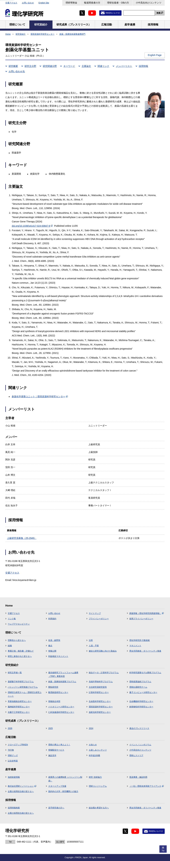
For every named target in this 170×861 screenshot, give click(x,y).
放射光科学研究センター (100, 712)
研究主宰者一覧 (15, 672)
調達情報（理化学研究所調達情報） (146, 613)
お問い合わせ (28, 3)
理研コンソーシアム (98, 786)
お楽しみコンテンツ (98, 750)
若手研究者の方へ (56, 808)
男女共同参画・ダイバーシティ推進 (145, 651)
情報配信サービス (56, 750)
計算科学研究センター (99, 692)
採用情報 (143, 66)
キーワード (69, 66)
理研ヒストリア (136, 755)
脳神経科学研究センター (19, 707)
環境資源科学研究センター (42, 34)
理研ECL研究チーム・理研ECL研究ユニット (25, 694)
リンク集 (12, 618)
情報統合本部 (54, 701)
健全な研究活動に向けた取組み (103, 651)
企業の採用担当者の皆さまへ (21, 791)
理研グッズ (13, 755)
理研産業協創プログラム (140, 681)
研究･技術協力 (95, 777)
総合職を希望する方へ (99, 808)
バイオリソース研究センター (61, 707)
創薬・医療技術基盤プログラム (62, 681)
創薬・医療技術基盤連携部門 (72, 34)
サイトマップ (95, 613)
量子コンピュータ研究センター (143, 692)
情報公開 (52, 651)
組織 (10, 645)
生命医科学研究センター (100, 701)
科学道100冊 (94, 755)
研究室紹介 (21, 34)
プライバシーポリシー (99, 618)
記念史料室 (13, 761)
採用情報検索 (14, 808)
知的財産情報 (14, 777)
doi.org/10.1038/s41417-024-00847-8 (32, 226)
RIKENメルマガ (113, 13)
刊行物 (11, 750)
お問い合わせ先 (17, 71)
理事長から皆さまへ (17, 640)
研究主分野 (30, 66)
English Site (44, 3)
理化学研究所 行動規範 (139, 640)
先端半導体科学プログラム (101, 681)
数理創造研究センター (58, 692)
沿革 (91, 640)
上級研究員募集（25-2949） (21, 538)
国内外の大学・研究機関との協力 (63, 791)
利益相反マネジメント (58, 656)
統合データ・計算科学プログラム (104, 672)
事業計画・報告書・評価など (21, 651)
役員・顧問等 (54, 640)
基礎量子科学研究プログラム (21, 681)
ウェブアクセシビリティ (19, 624)
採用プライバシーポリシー (141, 618)
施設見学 (52, 755)
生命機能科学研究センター (141, 701)
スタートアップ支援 (57, 786)
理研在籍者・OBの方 (118, 2)
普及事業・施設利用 (138, 777)
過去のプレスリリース (139, 728)
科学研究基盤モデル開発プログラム (145, 672)
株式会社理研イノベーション (22, 786)
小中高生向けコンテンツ (148, 2)
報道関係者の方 (92, 2)
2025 (50, 728)
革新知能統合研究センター (20, 701)
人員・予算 (94, 645)
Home (8, 34)
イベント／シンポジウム (140, 744)
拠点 (50, 645)
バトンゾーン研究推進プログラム (23, 687)
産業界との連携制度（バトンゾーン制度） (65, 779)
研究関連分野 (50, 66)
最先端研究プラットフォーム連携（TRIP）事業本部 (63, 674)
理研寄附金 (71, 2)
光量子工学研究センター (19, 712)
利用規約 (52, 618)
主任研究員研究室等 (98, 687)
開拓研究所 (53, 687)
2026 (10, 728)
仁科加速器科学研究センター (61, 712)
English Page (155, 55)
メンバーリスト (124, 66)
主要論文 (86, 66)
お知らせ (93, 744)
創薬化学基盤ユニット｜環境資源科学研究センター (40, 396)
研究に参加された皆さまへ (20, 656)
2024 (91, 728)
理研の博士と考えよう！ (59, 744)
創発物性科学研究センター (141, 707)
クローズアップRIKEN (18, 744)
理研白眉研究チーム (138, 687)
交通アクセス (11, 3)
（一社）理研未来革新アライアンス (146, 786)
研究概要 (13, 66)
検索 (159, 13)
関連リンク (103, 66)
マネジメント (135, 645)
